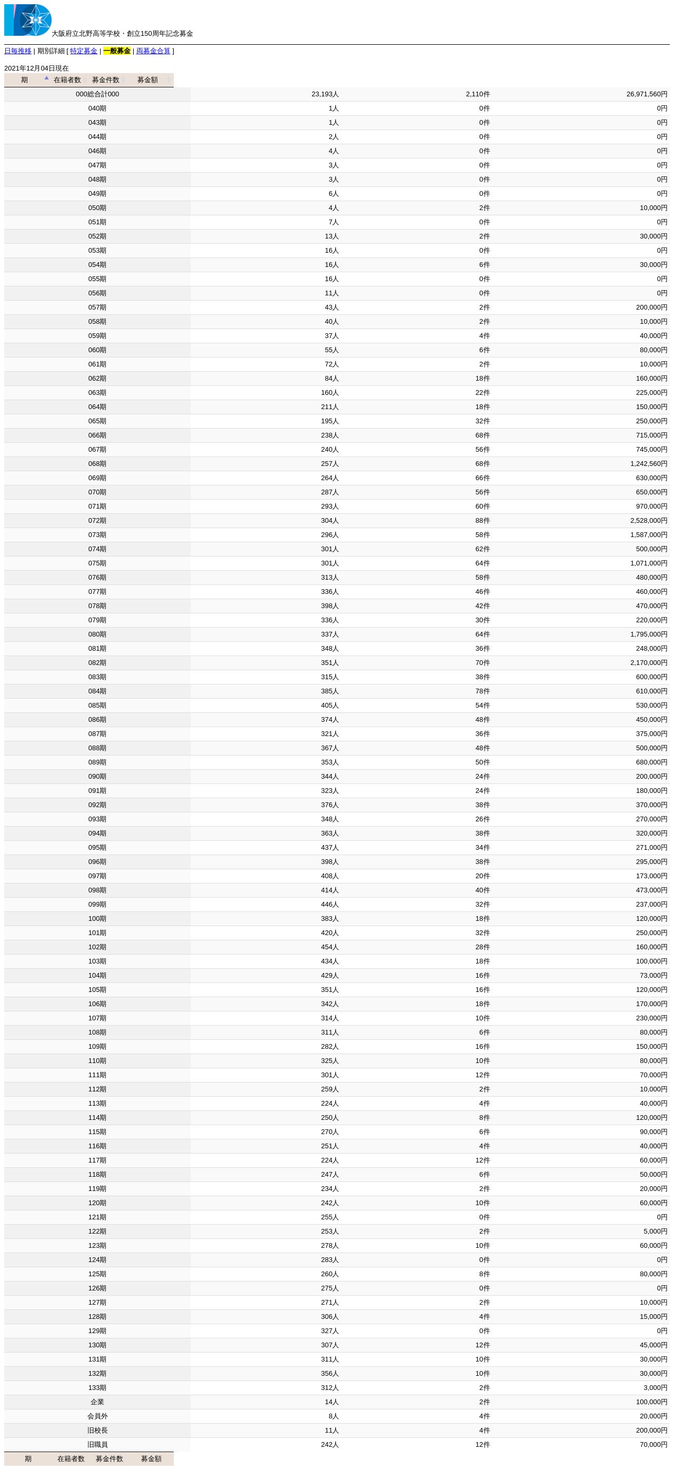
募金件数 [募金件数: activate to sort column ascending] (413, 80)
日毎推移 (18, 51)
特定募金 (83, 51)
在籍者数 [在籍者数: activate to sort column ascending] (262, 80)
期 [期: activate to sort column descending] (94, 80)
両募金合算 (153, 51)
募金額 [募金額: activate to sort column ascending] (577, 80)
